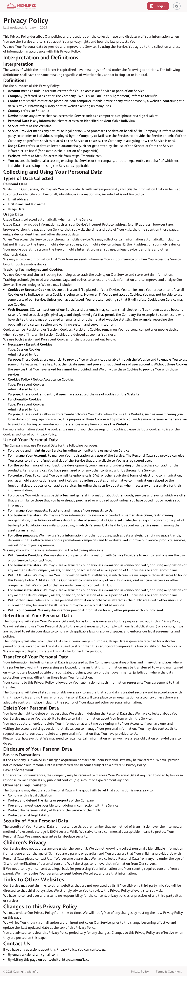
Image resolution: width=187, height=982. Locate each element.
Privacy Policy (140, 971)
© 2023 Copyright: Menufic (20, 971)
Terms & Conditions (169, 971)
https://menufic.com (86, 156)
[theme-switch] (177, 6)
